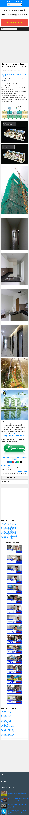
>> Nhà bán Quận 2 (6, 715)
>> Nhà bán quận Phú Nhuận (8, 733)
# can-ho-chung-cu (10, 459)
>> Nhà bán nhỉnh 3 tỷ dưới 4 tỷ (8, 529)
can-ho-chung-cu (8, 71)
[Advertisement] (14, 49)
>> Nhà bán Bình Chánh (7, 738)
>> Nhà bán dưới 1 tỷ (6, 526)
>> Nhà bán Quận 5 (6, 719)
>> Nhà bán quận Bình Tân (7, 729)
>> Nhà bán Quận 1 (6, 714)
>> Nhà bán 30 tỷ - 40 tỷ (7, 541)
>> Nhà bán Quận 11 (6, 726)
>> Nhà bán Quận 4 (6, 717)
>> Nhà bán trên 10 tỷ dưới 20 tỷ (9, 538)
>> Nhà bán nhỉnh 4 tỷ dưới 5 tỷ (8, 531)
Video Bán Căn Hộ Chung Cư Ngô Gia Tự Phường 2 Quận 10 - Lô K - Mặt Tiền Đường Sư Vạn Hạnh (18, 808)
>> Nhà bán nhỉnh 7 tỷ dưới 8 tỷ (8, 534)
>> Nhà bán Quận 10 (6, 725)
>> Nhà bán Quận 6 (6, 720)
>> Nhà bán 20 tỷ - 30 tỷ (7, 540)
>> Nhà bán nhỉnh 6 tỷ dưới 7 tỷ (8, 533)
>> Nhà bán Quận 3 (6, 716)
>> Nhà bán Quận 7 (6, 721)
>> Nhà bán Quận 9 (6, 724)
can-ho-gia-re (10, 73)
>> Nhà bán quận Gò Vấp (7, 731)
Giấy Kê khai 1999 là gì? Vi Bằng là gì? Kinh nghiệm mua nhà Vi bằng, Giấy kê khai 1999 (18, 796)
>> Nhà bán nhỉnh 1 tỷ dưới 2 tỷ (8, 527)
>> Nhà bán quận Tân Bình (7, 734)
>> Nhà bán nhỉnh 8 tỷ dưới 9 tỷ (8, 536)
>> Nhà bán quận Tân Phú (7, 735)
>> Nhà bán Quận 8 (6, 722)
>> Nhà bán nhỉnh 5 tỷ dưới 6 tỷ (8, 532)
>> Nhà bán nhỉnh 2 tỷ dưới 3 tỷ (8, 528)
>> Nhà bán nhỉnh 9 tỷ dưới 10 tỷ (9, 537)
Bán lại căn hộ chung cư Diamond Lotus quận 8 (13, 77)
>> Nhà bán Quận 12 (6, 728)
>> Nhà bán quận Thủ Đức (7, 736)
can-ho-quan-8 (17, 73)
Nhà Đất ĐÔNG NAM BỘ (14, 10)
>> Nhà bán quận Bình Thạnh (8, 730)
